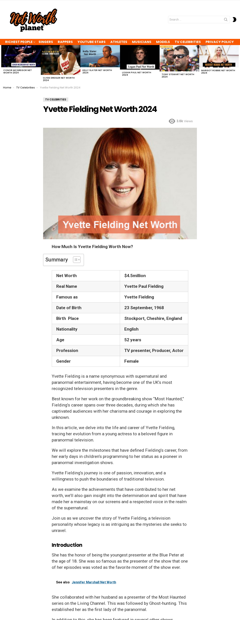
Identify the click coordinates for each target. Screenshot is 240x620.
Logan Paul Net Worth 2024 (136, 74)
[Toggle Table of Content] (75, 259)
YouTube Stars (92, 41)
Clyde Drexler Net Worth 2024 (59, 79)
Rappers (65, 41)
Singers (46, 41)
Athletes (118, 41)
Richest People (19, 41)
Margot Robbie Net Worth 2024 (218, 71)
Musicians (141, 41)
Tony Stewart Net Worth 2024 (178, 75)
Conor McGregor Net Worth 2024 (17, 71)
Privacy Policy (220, 41)
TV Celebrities (188, 41)
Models (163, 41)
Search (226, 20)
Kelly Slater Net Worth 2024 (97, 71)
